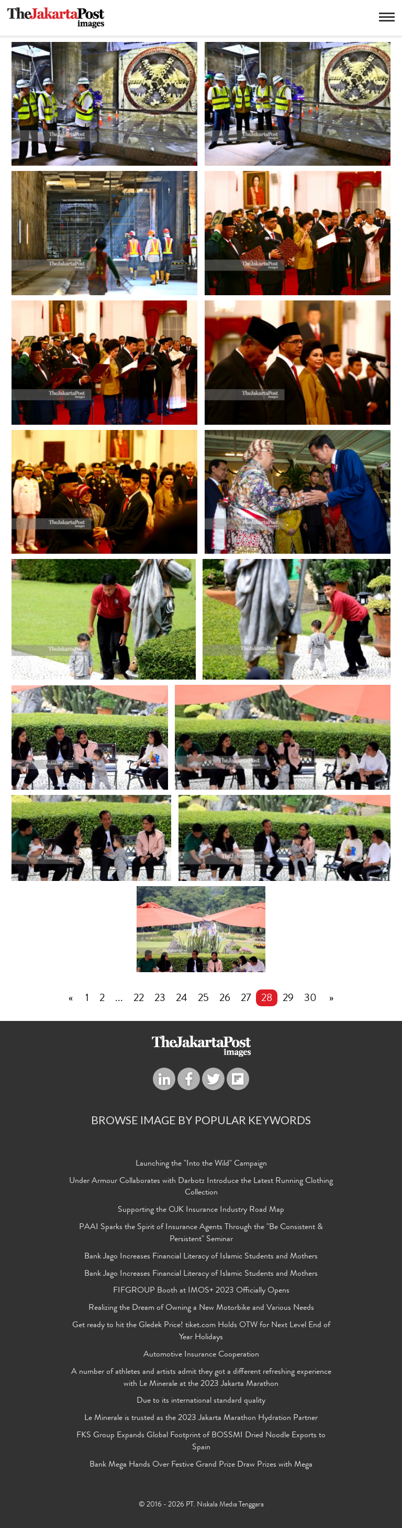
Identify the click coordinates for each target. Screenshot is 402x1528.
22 (138, 999)
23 (159, 999)
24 (181, 999)
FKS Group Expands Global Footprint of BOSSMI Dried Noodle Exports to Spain (201, 1442)
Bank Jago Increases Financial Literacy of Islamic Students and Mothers (201, 1257)
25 (203, 999)
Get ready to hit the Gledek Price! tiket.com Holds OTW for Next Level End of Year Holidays (201, 1331)
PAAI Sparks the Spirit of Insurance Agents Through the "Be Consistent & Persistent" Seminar (201, 1233)
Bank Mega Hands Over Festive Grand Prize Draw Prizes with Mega (201, 1465)
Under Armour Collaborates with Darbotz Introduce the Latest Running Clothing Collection (201, 1187)
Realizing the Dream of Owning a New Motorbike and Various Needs (201, 1308)
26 (224, 999)
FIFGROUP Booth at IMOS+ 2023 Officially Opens (201, 1291)
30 (310, 999)
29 (288, 999)
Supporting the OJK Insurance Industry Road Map (201, 1210)
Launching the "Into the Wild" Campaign (201, 1164)
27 (246, 999)
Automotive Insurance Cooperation (201, 1355)
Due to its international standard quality (201, 1401)
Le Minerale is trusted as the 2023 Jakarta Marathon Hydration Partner (201, 1418)
